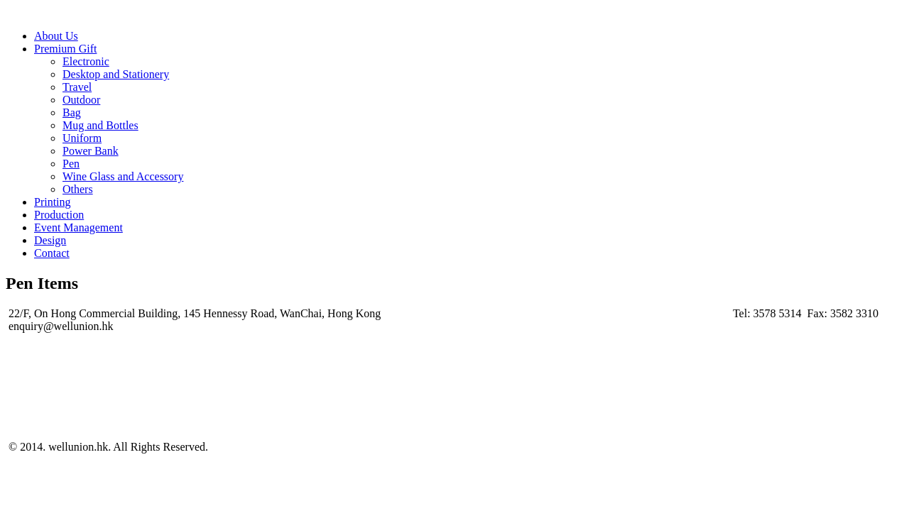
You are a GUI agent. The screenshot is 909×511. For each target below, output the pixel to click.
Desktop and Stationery (115, 74)
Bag (71, 112)
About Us (56, 36)
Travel (77, 87)
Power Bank (90, 151)
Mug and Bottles (100, 125)
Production (59, 215)
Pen (71, 164)
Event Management (78, 227)
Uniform (82, 138)
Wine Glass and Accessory (122, 176)
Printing (52, 202)
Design (50, 240)
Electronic (85, 61)
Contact (52, 253)
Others (77, 189)
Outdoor (81, 100)
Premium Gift (65, 49)
